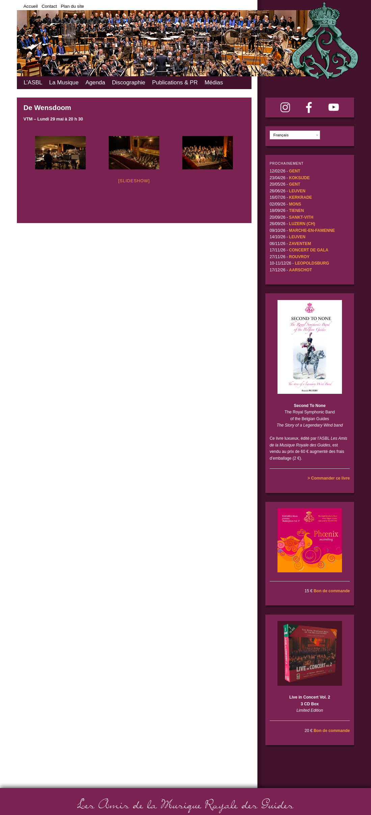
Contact (49, 6)
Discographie (128, 82)
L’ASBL (33, 82)
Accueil (31, 6)
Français (281, 135)
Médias (214, 82)
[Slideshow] (134, 180)
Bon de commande (332, 591)
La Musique (64, 82)
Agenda (95, 82)
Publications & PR (174, 82)
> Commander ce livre (329, 478)
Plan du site (72, 6)
